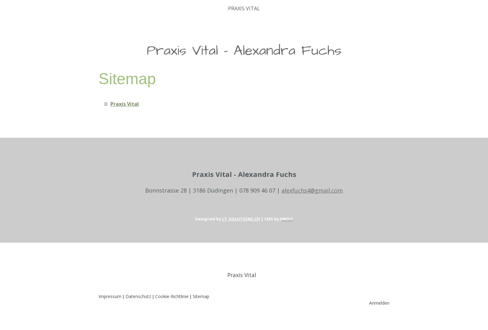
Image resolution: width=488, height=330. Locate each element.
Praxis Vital (244, 8)
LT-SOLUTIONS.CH (241, 219)
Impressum (110, 296)
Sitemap (201, 296)
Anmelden (379, 303)
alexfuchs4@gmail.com (312, 190)
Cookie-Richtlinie (172, 296)
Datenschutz (138, 296)
